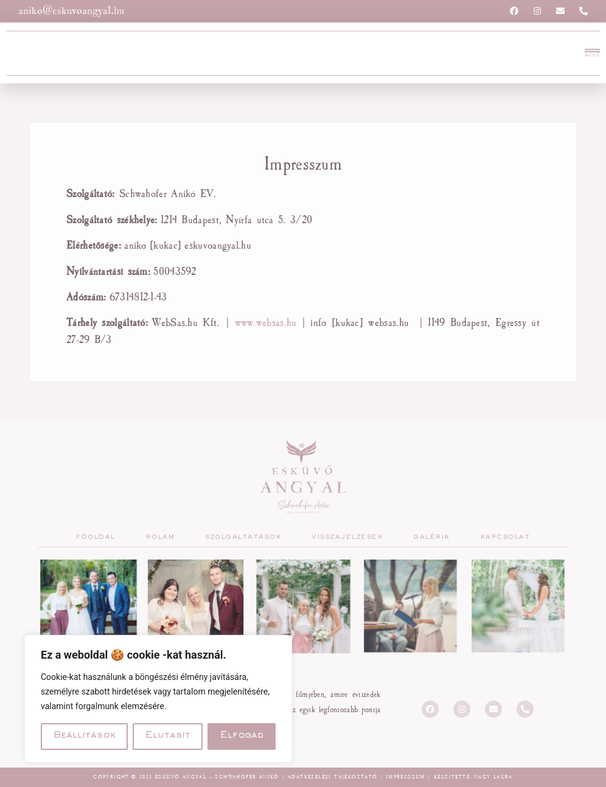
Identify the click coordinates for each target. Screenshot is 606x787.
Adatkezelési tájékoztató (333, 777)
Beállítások (85, 736)
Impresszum (405, 777)
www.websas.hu (266, 322)
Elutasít (167, 736)
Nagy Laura (493, 777)
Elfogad (241, 736)
